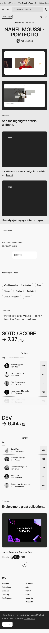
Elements (5, 591)
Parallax (19, 291)
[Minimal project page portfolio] (24, 198)
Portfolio (30, 291)
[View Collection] (24, 530)
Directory (5, 594)
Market (28, 591)
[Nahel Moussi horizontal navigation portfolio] (24, 149)
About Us (29, 598)
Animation (27, 285)
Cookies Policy (29, 618)
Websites (5, 583)
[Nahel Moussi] (24, 41)
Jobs (27, 587)
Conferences (7, 598)
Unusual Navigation (11, 297)
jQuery (27, 297)
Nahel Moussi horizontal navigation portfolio (23, 171)
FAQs (28, 594)
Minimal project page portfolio (16, 220)
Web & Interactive (11, 285)
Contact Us (30, 602)
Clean (39, 285)
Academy (29, 583)
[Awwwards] (8, 9)
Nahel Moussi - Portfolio (24, 32)
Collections (6, 587)
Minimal (7, 291)
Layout (9, 175)
